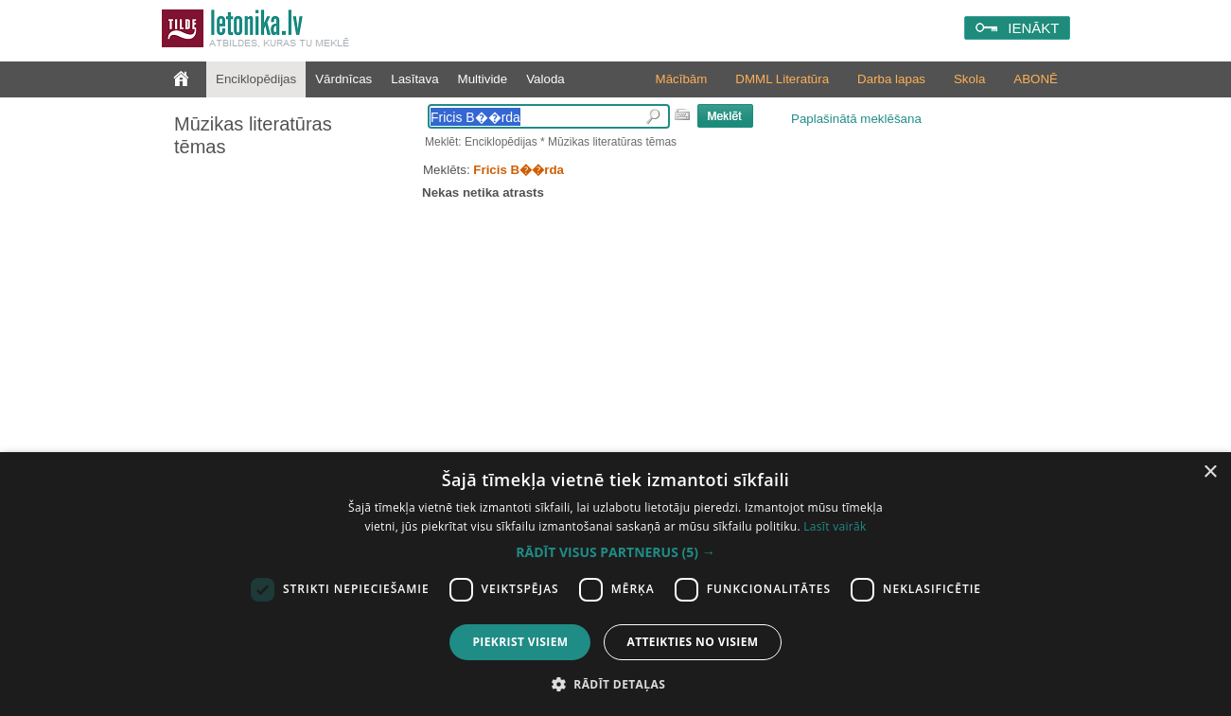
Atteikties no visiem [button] (692, 642)
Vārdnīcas (343, 79)
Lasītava (414, 79)
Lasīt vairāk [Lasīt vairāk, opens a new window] (834, 526)
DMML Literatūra (782, 79)
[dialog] (615, 584)
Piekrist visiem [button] (520, 642)
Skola (969, 79)
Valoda (545, 79)
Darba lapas (891, 79)
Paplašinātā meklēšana (856, 119)
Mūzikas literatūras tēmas (253, 135)
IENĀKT (1033, 28)
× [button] (1210, 472)
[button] (615, 552)
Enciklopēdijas (256, 79)
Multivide (483, 79)
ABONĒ (1035, 79)
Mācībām (682, 79)
